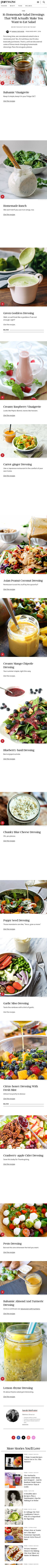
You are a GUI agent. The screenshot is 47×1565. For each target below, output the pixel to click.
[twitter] (23, 1437)
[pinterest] (2, 83)
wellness (28, 6)
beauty (12, 6)
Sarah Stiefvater (18, 31)
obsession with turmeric (30, 1309)
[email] (33, 1437)
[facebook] (18, 1437)
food (20, 6)
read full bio (25, 1424)
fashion (4, 6)
